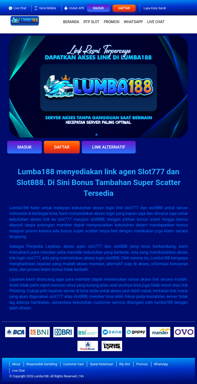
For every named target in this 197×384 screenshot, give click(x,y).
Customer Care (73, 364)
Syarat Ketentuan (101, 364)
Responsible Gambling (41, 364)
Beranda (71, 22)
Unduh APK (74, 8)
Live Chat (17, 8)
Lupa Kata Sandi (155, 8)
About (16, 364)
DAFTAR (62, 147)
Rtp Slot (92, 22)
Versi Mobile (45, 8)
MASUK (24, 147)
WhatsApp (133, 22)
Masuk (98, 8)
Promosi (111, 22)
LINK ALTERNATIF (108, 147)
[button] (96, 135)
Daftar (124, 8)
